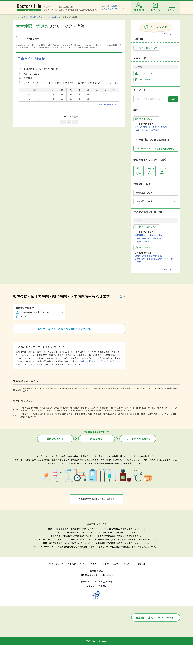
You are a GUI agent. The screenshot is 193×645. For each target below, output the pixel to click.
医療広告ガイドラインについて (104, 564)
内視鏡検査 (140, 235)
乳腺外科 (101, 414)
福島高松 (168, 388)
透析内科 (64, 410)
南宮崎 (30, 388)
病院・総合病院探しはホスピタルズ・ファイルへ (113, 7)
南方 (39, 388)
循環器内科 (67, 407)
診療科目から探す (146, 47)
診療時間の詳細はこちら (109, 104)
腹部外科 (144, 414)
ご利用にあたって (55, 564)
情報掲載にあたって (88, 575)
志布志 (25, 391)
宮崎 (25, 388)
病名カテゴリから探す (48, 17)
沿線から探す (144, 79)
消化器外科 (44, 414)
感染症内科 (137, 407)
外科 (22, 414)
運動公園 (49, 388)
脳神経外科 (83, 414)
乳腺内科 (116, 410)
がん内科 (56, 410)
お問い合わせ (127, 564)
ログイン (90, 586)
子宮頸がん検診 (142, 241)
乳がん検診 (156, 238)
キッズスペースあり (158, 127)
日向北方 (148, 388)
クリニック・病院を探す (137, 438)
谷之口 (129, 388)
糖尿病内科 (104, 407)
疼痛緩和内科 (99, 410)
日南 (110, 388)
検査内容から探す (146, 226)
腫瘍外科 (128, 414)
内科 (22, 407)
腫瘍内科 (128, 407)
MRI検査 (158, 235)
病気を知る (96, 438)
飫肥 (106, 388)
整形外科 (28, 414)
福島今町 (160, 388)
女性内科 (72, 410)
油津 (114, 388)
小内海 (84, 388)
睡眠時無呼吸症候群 (163, 258)
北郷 (95, 388)
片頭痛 (138, 262)
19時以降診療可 (142, 130)
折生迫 (74, 388)
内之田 (100, 388)
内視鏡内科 (146, 407)
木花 (43, 388)
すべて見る (114, 83)
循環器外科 (92, 414)
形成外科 (36, 414)
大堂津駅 (32, 17)
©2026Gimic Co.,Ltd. (96, 640)
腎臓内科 (76, 407)
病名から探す (144, 247)
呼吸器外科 (73, 414)
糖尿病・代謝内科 (45, 410)
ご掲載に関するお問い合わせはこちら (96, 499)
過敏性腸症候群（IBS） (153, 255)
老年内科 (89, 410)
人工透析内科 (93, 407)
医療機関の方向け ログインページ (155, 617)
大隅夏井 (176, 388)
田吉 (35, 388)
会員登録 (102, 586)
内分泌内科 (24, 410)
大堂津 (119, 388)
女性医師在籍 (141, 127)
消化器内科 (29, 407)
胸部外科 (136, 414)
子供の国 (63, 388)
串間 (154, 388)
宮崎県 (22, 17)
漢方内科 (155, 407)
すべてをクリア (170, 33)
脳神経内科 (80, 410)
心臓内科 (112, 407)
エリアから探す (145, 73)
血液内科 (120, 407)
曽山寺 (56, 388)
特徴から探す (144, 118)
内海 (79, 388)
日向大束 (140, 388)
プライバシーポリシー (77, 564)
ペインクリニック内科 (169, 407)
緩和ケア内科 (126, 410)
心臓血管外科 (111, 414)
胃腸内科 (37, 407)
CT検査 (150, 235)
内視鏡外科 (152, 414)
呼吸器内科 (58, 407)
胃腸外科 (53, 414)
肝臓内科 (108, 410)
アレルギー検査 (142, 238)
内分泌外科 (32, 416)
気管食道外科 (63, 414)
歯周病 (150, 258)
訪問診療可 (156, 130)
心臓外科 (120, 414)
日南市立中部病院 (31, 58)
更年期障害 (140, 258)
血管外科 (24, 416)
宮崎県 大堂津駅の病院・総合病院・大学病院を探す (66, 328)
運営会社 (141, 564)
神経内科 (84, 407)
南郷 (124, 388)
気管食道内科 (47, 407)
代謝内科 (33, 410)
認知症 (138, 255)
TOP (15, 17)
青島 (69, 388)
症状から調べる (55, 438)
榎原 (134, 388)
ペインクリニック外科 (167, 414)
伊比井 (90, 388)
